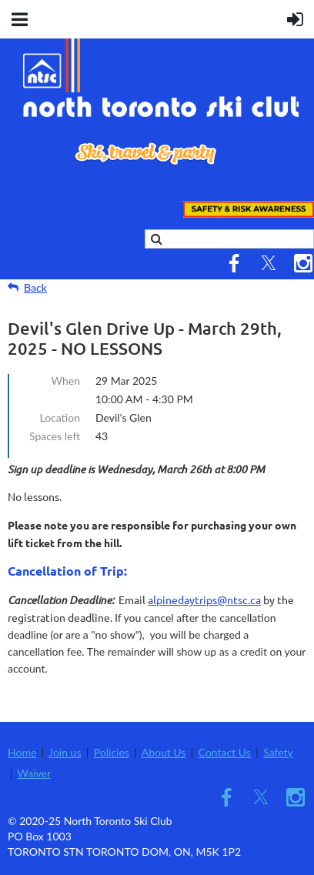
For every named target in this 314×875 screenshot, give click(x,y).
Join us (64, 752)
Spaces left (54, 436)
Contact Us (225, 752)
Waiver (35, 773)
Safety (278, 752)
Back (35, 287)
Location (59, 417)
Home (22, 752)
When (66, 380)
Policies (111, 752)
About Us (164, 752)
